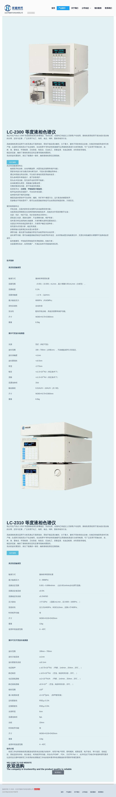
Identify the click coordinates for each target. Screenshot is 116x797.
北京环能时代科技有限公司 (13, 13)
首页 (53, 8)
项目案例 (97, 8)
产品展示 (63, 8)
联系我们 (108, 8)
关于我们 (74, 8)
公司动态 (87, 8)
